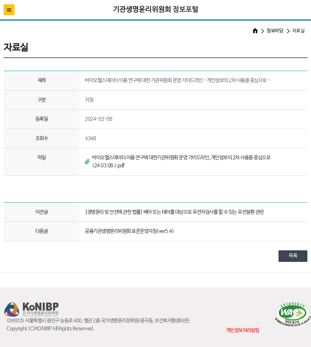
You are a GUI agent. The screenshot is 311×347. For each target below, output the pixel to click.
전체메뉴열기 (9, 9)
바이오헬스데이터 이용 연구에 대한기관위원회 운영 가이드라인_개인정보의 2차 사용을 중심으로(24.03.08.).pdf (181, 161)
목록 (293, 256)
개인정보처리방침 (242, 330)
